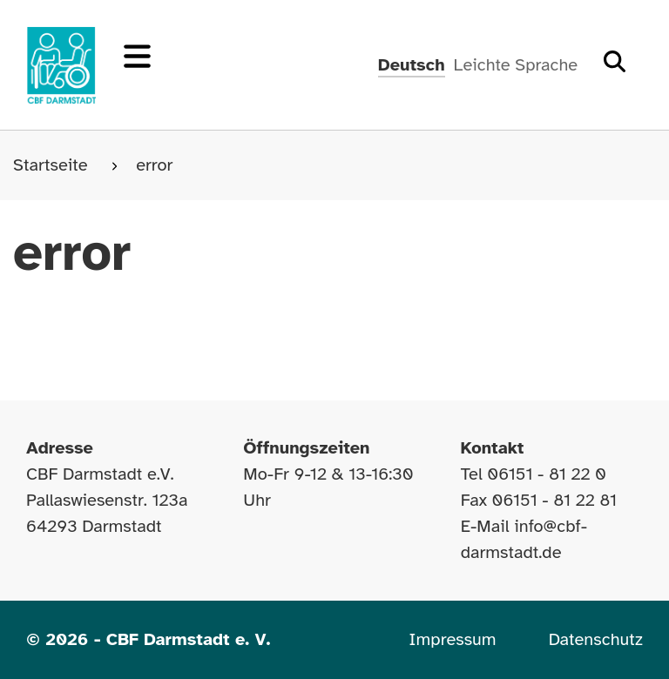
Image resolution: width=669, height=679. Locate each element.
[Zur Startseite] (61, 65)
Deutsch (411, 65)
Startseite (52, 165)
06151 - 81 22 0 (546, 474)
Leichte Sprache (516, 65)
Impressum (452, 639)
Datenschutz (596, 639)
